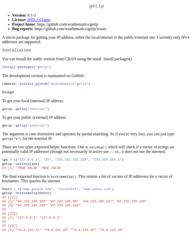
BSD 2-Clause (39, 21)
